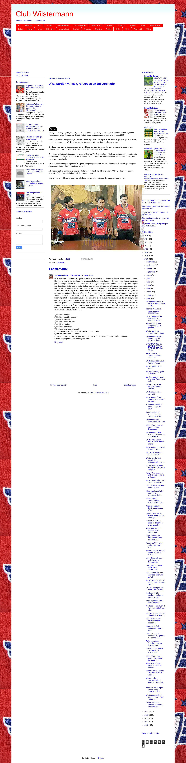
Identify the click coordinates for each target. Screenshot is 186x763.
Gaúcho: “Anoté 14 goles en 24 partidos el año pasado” (154, 523)
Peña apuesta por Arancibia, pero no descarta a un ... (154, 643)
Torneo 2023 (138, 29)
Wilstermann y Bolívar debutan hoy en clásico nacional (154, 339)
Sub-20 (127, 29)
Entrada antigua (130, 385)
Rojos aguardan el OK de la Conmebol (154, 602)
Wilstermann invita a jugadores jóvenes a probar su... (154, 697)
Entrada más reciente (58, 385)
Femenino (133, 25)
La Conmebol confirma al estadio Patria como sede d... (155, 379)
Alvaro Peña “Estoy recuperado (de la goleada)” (153, 326)
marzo (149, 292)
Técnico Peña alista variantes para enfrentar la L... (153, 311)
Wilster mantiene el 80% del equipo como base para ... (155, 582)
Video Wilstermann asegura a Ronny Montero (153, 665)
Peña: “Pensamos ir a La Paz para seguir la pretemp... (155, 475)
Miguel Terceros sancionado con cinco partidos (159, 153)
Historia (39, 29)
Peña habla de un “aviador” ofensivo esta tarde (153, 355)
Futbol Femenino (154, 25)
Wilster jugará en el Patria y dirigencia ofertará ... (153, 386)
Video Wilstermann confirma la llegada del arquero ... (154, 658)
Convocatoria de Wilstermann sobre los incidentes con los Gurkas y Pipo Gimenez (35, 128)
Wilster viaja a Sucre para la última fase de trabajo (155, 442)
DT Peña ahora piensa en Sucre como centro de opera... (155, 468)
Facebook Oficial (22, 76)
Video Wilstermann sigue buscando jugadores (153, 621)
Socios (118, 29)
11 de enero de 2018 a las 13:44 (81, 275)
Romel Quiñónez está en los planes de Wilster (154, 545)
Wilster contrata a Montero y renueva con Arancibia (154, 705)
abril (148, 288)
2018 (146, 259)
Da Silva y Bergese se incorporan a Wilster (154, 589)
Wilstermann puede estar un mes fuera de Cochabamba (155, 434)
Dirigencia (109, 25)
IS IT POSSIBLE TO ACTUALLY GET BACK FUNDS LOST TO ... (156, 202)
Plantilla (108, 29)
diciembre (150, 262)
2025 (146, 236)
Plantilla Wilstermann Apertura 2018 (154, 454)
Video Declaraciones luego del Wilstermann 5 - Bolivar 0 (35, 183)
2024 (146, 239)
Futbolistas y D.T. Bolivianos (155, 149)
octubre (149, 268)
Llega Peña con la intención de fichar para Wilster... (154, 538)
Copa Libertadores (62, 25)
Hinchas (29, 29)
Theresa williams (61, 275)
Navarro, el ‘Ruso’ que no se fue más (34, 138)
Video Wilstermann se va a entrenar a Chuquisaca (154, 427)
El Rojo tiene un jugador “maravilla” (155, 373)
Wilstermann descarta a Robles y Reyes (155, 362)
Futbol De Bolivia (151, 76)
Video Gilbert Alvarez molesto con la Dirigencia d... (154, 560)
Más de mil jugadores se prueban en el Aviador (155, 614)
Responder (58, 342)
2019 (146, 256)
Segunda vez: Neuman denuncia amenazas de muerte (34, 88)
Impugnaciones (64, 29)
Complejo (49, 25)
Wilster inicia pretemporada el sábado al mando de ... (154, 681)
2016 (146, 715)
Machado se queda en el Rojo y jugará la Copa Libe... (155, 608)
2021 (146, 249)
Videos (148, 29)
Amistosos (28, 25)
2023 (146, 242)
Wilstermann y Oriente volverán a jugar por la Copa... (155, 303)
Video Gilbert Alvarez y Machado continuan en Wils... (154, 575)
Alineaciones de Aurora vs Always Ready (160, 112)
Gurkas (20, 29)
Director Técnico (96, 25)
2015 (146, 718)
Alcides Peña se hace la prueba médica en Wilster (155, 553)
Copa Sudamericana (79, 25)
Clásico (39, 25)
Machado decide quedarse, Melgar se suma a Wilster (154, 595)
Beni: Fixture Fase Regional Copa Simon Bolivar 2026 (161, 131)
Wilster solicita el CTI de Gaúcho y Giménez (155, 481)
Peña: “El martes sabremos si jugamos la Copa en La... (155, 636)
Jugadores (87, 29)
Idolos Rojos (50, 29)
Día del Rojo (121, 25)
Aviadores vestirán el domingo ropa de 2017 (154, 407)
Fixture (142, 25)
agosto (149, 275)
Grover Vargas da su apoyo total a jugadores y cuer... (154, 318)
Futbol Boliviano (151, 108)
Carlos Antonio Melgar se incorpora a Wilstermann (154, 651)
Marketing (98, 29)
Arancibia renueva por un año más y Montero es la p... (154, 690)
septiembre (150, 272)
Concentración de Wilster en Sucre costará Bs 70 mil (153, 414)
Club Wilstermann (44, 14)
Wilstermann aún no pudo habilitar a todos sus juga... (155, 399)
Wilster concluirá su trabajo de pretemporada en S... (155, 460)
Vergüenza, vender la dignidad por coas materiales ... (155, 225)
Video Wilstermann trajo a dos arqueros (155, 487)
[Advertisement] (89, 52)
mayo (148, 285)
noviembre (150, 265)
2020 (146, 252)
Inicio (95, 385)
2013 (146, 725)
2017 (146, 712)
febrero (149, 295)
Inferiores (76, 29)
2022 (146, 246)
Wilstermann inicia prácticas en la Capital (155, 421)
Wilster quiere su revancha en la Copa (155, 332)
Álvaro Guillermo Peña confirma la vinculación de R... (154, 493)
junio (148, 282)
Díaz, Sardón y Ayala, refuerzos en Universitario (154, 567)
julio (148, 278)
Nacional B (148, 127)
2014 (146, 722)
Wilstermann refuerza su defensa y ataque (155, 448)
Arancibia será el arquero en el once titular (154, 628)
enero (148, 298)
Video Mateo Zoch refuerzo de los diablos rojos (153, 530)
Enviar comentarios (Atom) (98, 392)
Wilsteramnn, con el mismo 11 (153, 393)
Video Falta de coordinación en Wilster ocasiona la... (155, 501)
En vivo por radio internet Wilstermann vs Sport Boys (35, 157)
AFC (19, 25)
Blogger (101, 758)
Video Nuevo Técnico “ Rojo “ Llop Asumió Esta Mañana (35, 172)
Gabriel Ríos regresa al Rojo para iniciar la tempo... (155, 673)
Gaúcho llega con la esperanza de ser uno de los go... (155, 515)
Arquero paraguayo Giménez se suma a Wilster (154, 508)
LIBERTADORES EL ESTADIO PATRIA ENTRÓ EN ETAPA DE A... (154, 347)
